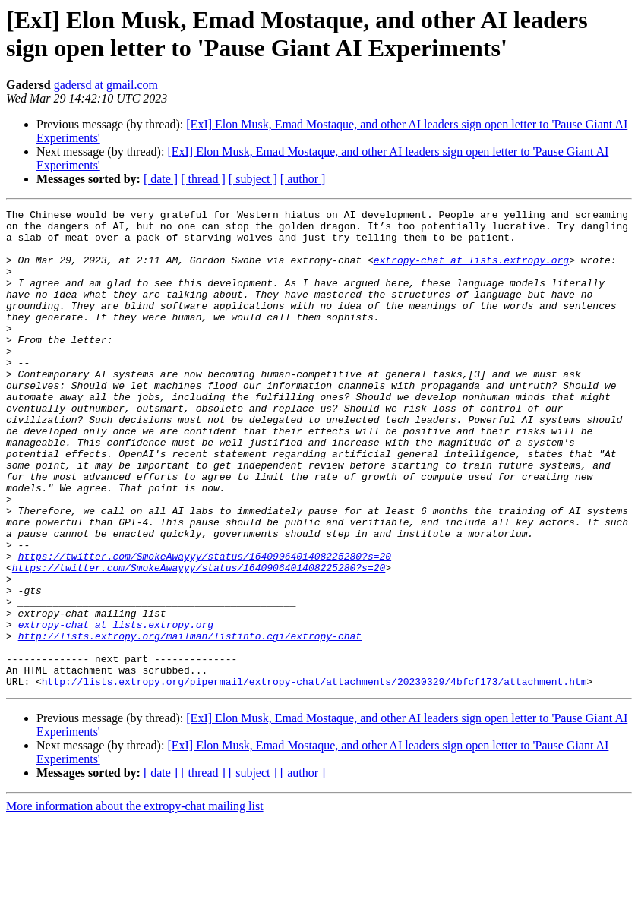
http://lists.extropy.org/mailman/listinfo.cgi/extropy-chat (190, 722)
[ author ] (303, 178)
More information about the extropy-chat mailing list (135, 901)
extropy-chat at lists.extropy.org (471, 271)
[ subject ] (253, 178)
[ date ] (161, 178)
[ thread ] (203, 178)
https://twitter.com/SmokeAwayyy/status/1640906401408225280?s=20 (204, 626)
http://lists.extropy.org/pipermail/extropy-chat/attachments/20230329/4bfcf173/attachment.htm (314, 777)
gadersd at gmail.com (106, 84)
